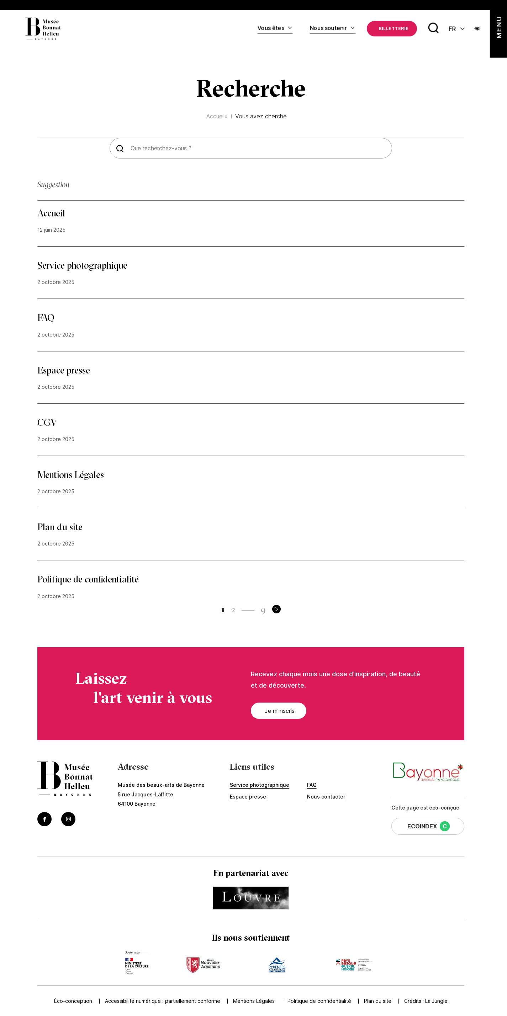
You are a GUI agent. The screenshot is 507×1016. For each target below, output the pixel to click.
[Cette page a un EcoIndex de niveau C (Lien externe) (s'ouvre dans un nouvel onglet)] (427, 826)
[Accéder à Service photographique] (250, 275)
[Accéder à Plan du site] (250, 537)
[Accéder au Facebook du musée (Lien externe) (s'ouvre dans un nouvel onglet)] (44, 819)
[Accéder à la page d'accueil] (65, 779)
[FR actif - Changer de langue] (457, 28)
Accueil (215, 116)
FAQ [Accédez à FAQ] (312, 785)
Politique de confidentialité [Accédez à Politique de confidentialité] (318, 1001)
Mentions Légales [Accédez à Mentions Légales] (252, 1001)
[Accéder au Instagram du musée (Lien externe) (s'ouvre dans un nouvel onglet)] (68, 819)
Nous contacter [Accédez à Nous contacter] (326, 797)
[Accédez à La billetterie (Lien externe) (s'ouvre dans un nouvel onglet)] (392, 28)
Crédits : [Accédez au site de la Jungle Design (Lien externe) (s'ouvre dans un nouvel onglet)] (426, 1001)
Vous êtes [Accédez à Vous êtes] (271, 27)
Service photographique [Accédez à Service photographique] (259, 785)
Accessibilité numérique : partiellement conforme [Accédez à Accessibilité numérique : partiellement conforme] (161, 1001)
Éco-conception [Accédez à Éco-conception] (72, 1001)
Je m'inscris (276, 710)
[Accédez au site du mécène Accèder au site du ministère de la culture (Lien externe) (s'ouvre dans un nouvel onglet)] (136, 962)
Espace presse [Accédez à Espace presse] (248, 797)
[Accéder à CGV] (250, 432)
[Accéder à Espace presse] (250, 380)
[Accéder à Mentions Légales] (250, 484)
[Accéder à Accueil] (250, 223)
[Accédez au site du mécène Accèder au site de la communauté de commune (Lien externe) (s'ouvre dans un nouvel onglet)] (354, 962)
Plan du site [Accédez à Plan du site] (376, 1001)
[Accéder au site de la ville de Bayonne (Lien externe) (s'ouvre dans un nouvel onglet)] (427, 773)
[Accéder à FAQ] (250, 327)
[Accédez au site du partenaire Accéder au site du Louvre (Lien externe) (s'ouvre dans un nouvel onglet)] (251, 898)
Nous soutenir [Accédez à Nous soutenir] (328, 27)
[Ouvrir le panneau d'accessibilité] (477, 28)
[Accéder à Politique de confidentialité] (250, 589)
